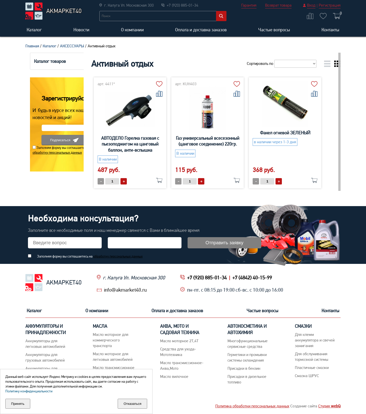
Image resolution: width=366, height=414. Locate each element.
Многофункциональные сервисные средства (247, 343)
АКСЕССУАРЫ (72, 46)
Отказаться (132, 404)
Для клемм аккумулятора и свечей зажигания (314, 340)
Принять (17, 404)
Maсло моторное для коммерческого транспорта (110, 340)
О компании (132, 29)
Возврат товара (278, 5)
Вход (311, 5)
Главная (32, 46)
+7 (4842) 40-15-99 (252, 278)
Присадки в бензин (243, 368)
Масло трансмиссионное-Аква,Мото (181, 365)
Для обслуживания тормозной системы (311, 356)
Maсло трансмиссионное (113, 367)
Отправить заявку (224, 242)
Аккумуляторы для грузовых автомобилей (45, 357)
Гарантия (248, 5)
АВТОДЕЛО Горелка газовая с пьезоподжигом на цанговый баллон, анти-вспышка (146, 144)
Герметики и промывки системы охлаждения (247, 357)
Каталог (34, 29)
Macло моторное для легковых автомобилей (112, 356)
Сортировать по (281, 63)
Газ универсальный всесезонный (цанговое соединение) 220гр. (223, 141)
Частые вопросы (274, 29)
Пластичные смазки (312, 367)
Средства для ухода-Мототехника (178, 352)
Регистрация (330, 5)
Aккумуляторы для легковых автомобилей (45, 343)
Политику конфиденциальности (28, 391)
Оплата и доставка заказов (201, 29)
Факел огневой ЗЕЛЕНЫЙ (301, 132)
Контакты (330, 29)
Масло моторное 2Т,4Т (179, 340)
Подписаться (59, 140)
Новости (81, 29)
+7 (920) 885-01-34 (207, 278)
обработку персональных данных (52, 152)
